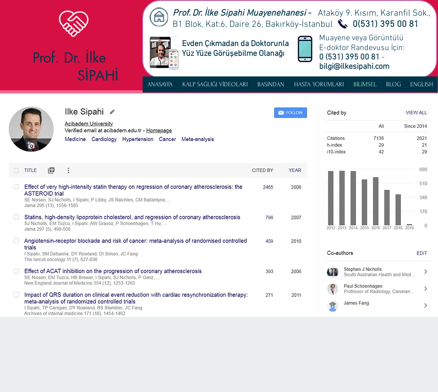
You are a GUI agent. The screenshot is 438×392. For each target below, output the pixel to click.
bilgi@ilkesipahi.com (354, 67)
